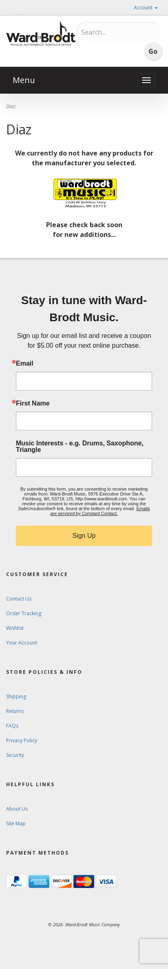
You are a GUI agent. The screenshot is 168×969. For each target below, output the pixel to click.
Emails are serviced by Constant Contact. (100, 511)
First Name (33, 403)
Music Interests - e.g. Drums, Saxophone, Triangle (80, 446)
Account (146, 7)
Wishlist (15, 628)
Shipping (16, 696)
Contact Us (18, 598)
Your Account (21, 642)
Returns (15, 711)
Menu (24, 80)
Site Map (16, 823)
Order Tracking (23, 613)
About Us (17, 808)
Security (15, 755)
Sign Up (84, 535)
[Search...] (115, 32)
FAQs (12, 725)
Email (24, 363)
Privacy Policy (21, 740)
